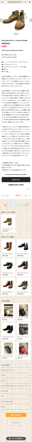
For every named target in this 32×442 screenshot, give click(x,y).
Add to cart (16, 179)
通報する (28, 189)
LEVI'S (3, 375)
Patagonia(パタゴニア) (8, 370)
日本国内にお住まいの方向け (16, 184)
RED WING (4, 391)
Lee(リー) (4, 380)
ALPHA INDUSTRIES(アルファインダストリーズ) (14, 386)
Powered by (16, 425)
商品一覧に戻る (16, 415)
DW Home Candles (7, 401)
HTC (2, 396)
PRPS (3, 406)
